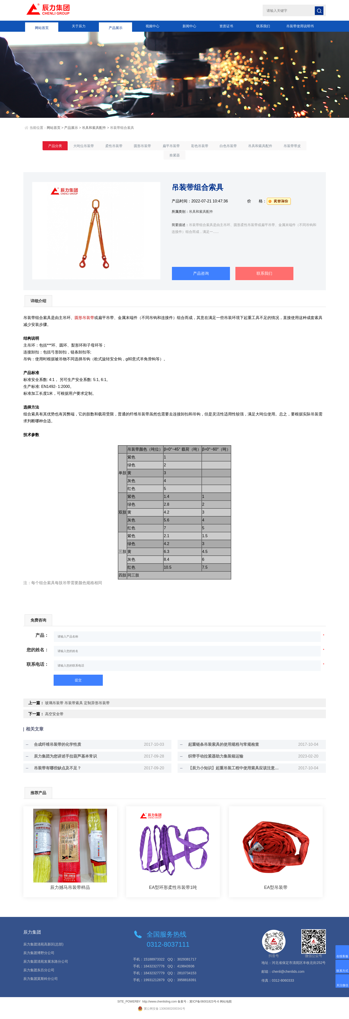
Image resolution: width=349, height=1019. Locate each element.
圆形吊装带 (155, 146)
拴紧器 (190, 156)
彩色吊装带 (219, 146)
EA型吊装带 (276, 892)
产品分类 (57, 146)
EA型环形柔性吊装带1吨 (173, 892)
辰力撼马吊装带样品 (70, 892)
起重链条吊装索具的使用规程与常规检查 (220, 749)
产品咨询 (201, 275)
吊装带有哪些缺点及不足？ (54, 773)
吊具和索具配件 (94, 128)
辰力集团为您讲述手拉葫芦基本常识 (62, 761)
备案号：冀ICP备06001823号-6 (198, 1006)
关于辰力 (79, 26)
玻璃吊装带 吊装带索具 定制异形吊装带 (79, 707)
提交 (78, 685)
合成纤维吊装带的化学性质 (54, 749)
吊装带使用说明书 (300, 26)
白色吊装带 (251, 146)
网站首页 (42, 26)
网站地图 (226, 1006)
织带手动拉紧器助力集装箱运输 (212, 761)
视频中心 (152, 26)
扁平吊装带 (187, 146)
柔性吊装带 (123, 146)
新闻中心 (189, 26)
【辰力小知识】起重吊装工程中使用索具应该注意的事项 (234, 773)
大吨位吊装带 (89, 146)
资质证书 (226, 26)
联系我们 (263, 26)
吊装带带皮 (162, 156)
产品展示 (115, 26)
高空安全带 (55, 718)
